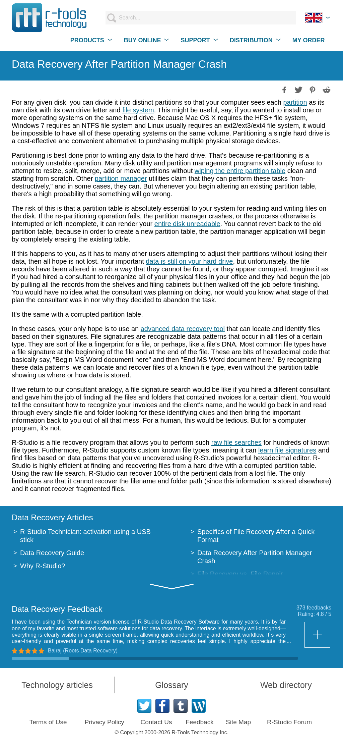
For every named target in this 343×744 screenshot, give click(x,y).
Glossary (171, 685)
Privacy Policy (104, 722)
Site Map (238, 722)
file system (138, 110)
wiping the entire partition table (240, 170)
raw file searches (236, 442)
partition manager (121, 178)
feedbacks (319, 607)
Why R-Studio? (42, 566)
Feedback (199, 722)
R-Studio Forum (289, 722)
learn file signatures (287, 450)
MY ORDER (308, 40)
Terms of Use (48, 722)
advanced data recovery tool (183, 328)
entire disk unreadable (187, 223)
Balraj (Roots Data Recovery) (83, 650)
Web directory (286, 685)
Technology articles (57, 685)
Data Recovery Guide (52, 552)
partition (295, 102)
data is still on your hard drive (189, 261)
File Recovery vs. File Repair (240, 574)
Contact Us (156, 722)
